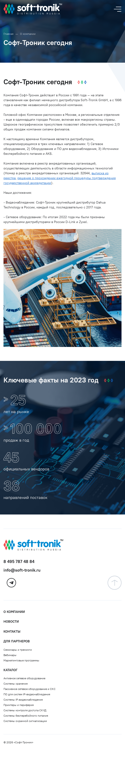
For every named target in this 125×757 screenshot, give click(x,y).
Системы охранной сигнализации (25, 721)
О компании (14, 612)
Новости (11, 622)
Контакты (11, 632)
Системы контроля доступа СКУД (24, 710)
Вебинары (9, 655)
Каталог (10, 670)
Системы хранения (15, 683)
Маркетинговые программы (21, 660)
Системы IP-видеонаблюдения (23, 699)
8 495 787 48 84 (18, 561)
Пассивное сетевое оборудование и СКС (29, 689)
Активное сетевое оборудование (24, 678)
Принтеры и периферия (18, 705)
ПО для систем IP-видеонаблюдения (26, 694)
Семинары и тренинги (17, 649)
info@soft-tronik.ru (21, 570)
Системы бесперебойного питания (25, 715)
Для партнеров (16, 641)
